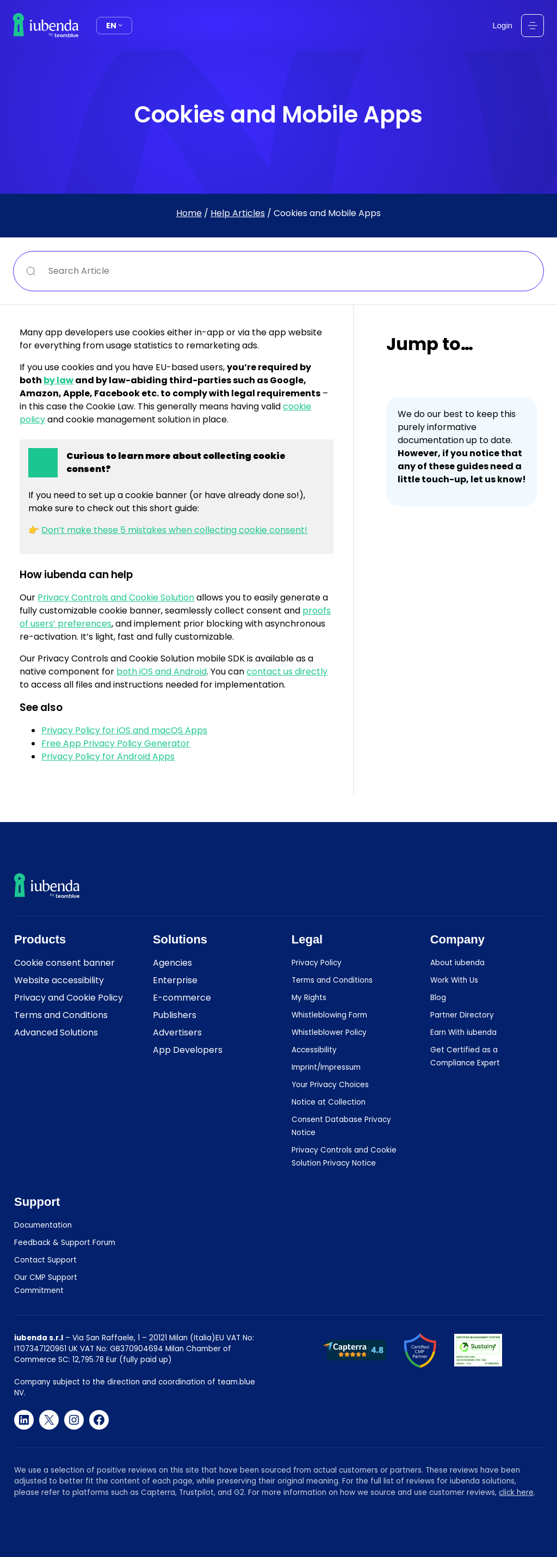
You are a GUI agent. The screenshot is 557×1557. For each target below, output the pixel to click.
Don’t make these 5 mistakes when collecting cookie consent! (174, 530)
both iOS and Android (161, 671)
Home (189, 213)
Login (502, 25)
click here (516, 1492)
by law (58, 380)
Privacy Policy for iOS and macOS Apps (124, 730)
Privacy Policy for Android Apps (108, 756)
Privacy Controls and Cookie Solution (116, 597)
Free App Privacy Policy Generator (115, 743)
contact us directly (286, 671)
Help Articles (238, 213)
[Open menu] (532, 25)
